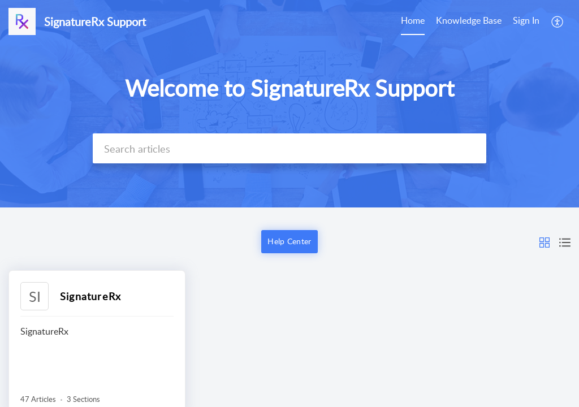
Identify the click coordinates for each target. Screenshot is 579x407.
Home (413, 20)
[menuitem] (526, 21)
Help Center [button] (289, 241)
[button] (544, 241)
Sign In (526, 20)
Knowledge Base (469, 20)
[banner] (289, 103)
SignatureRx (90, 296)
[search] (289, 148)
